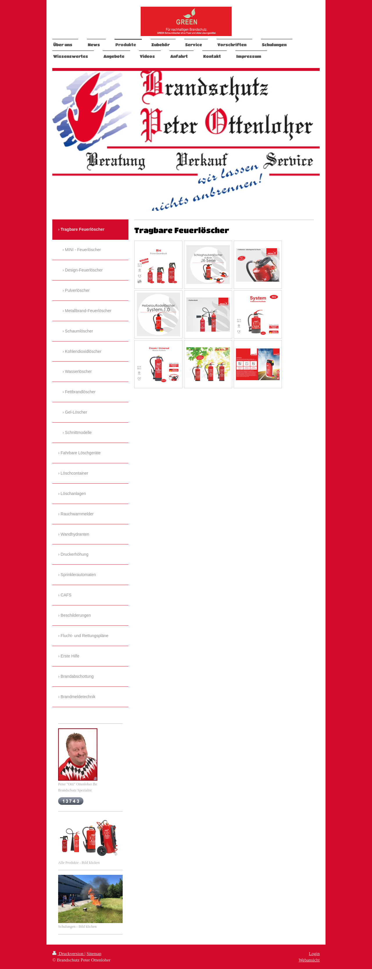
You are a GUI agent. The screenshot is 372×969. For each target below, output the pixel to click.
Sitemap (94, 953)
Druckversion (68, 953)
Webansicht (309, 959)
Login (314, 953)
